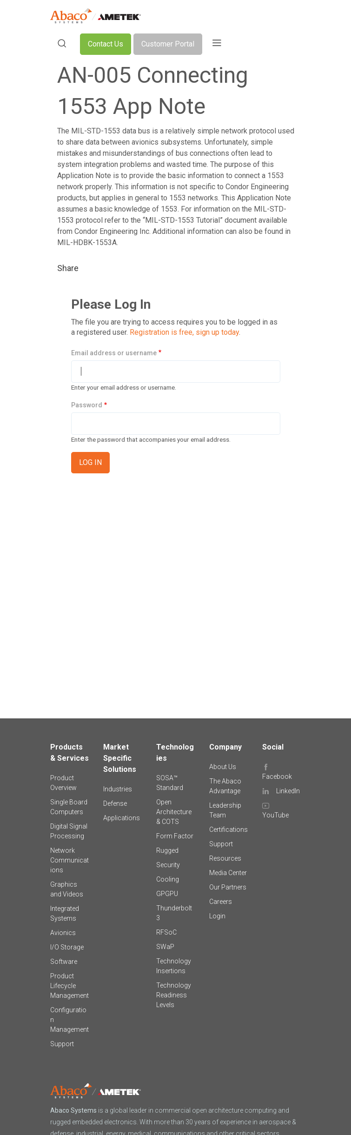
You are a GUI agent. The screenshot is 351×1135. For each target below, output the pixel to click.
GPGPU (167, 893)
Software (63, 961)
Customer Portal (167, 44)
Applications (121, 818)
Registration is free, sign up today (184, 332)
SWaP (165, 946)
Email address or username (114, 353)
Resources (225, 858)
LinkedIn (288, 791)
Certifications (228, 829)
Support (62, 1044)
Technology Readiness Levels (173, 995)
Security (168, 865)
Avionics (63, 932)
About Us (222, 766)
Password (86, 405)
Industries (117, 789)
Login (217, 916)
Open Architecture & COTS (174, 811)
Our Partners (227, 887)
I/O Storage (67, 947)
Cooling (167, 879)
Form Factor (174, 836)
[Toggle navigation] (216, 44)
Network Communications (69, 860)
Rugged (167, 850)
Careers (220, 901)
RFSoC (166, 932)
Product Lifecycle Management (69, 985)
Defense (115, 803)
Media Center (228, 872)
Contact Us (105, 44)
